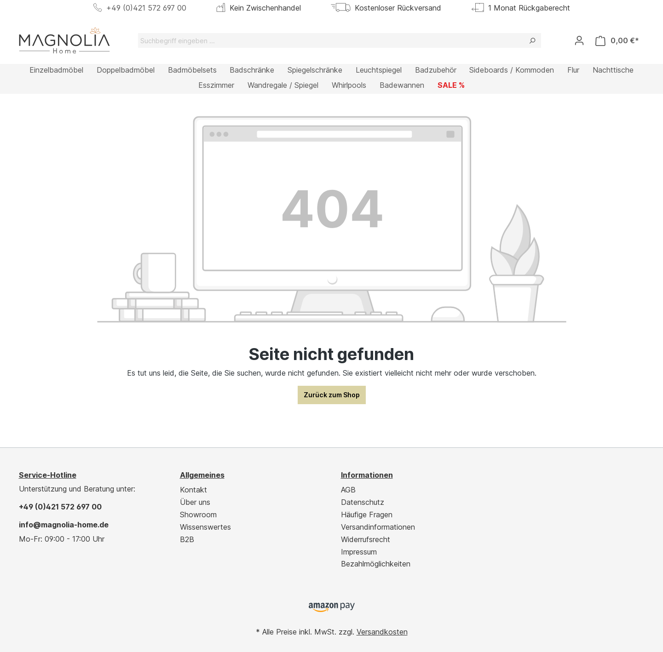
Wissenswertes (205, 527)
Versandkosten (382, 631)
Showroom (198, 514)
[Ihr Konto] (579, 40)
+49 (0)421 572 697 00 (146, 7)
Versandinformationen (378, 527)
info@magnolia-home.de (64, 524)
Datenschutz (362, 502)
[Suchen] (532, 40)
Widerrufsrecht (365, 539)
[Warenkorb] (617, 41)
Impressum (359, 551)
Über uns (195, 502)
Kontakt (193, 489)
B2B (187, 539)
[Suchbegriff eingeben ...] (331, 40)
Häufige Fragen (366, 514)
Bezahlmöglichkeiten (375, 563)
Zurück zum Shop (332, 395)
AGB (348, 489)
